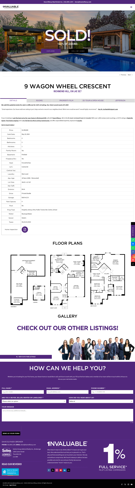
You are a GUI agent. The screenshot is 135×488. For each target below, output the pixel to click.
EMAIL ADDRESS (53, 388)
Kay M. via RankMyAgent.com (108, 109)
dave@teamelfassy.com (83, 2)
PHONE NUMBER (98, 388)
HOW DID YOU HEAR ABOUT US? (81, 398)
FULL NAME (7, 388)
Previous (123, 75)
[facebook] (48, 470)
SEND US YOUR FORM (11, 433)
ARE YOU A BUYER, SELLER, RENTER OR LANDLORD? (22, 398)
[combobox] (34, 401)
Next (129, 75)
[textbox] (32, 401)
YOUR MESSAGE (8, 407)
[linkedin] (64, 470)
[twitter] (52, 470)
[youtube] (60, 470)
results (79, 121)
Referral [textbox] (72, 401)
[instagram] (56, 470)
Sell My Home (78, 51)
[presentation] (11, 428)
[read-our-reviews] (10, 469)
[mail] (68, 470)
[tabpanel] (67, 169)
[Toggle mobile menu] (131, 7)
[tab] (13, 100)
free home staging (12, 121)
